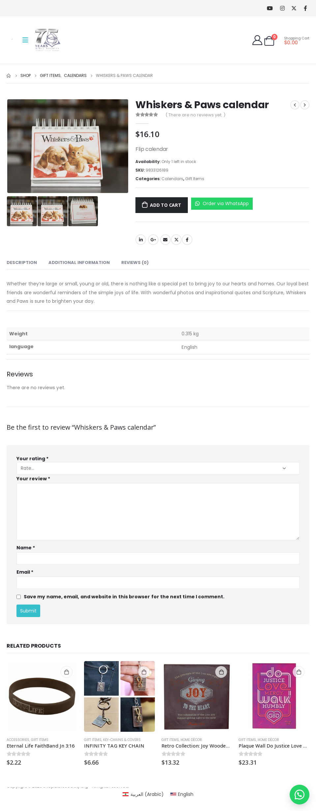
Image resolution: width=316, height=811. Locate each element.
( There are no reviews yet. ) (195, 115)
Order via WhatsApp (222, 203)
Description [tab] (22, 262)
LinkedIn (140, 239)
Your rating (32, 458)
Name (25, 547)
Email (165, 239)
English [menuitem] (185, 794)
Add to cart (165, 205)
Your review (33, 478)
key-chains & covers (122, 739)
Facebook (187, 239)
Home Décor (191, 739)
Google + (153, 239)
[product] (42, 696)
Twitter (176, 239)
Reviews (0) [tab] (135, 262)
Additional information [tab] (79, 262)
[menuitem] (143, 794)
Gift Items (194, 178)
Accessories (18, 739)
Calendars (172, 178)
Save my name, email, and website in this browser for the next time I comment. (124, 596)
